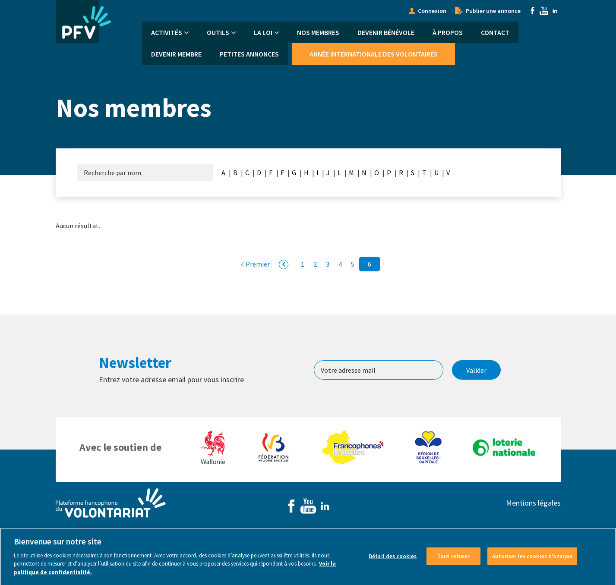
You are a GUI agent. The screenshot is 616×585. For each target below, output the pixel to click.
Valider (476, 370)
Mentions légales (533, 503)
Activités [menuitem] (166, 32)
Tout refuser (453, 562)
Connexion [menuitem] (432, 11)
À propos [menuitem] (448, 32)
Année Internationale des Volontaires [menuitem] (374, 54)
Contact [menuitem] (495, 32)
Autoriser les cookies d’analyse (532, 562)
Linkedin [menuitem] (555, 11)
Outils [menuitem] (218, 32)
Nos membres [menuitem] (318, 32)
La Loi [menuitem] (263, 32)
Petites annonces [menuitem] (249, 54)
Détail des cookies (393, 562)
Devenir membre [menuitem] (176, 54)
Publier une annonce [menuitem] (493, 11)
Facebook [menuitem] (532, 11)
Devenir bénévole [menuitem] (385, 32)
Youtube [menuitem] (544, 11)
